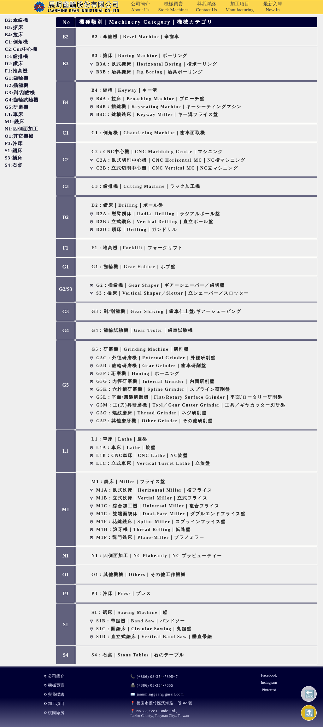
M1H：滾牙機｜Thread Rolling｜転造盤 (143, 529)
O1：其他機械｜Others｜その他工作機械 (138, 574)
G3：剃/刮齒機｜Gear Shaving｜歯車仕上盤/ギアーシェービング (166, 311)
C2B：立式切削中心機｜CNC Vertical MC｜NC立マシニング (167, 168)
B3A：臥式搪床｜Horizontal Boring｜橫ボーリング (156, 64)
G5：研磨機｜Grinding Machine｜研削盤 (140, 349)
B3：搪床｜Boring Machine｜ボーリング (139, 55)
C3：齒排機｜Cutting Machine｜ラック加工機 (145, 186)
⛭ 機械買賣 (54, 685)
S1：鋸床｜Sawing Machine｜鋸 (129, 612)
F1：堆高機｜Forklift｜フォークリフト (137, 247)
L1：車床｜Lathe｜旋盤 (119, 439)
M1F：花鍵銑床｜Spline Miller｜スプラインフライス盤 (161, 521)
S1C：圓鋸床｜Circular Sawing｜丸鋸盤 (144, 628)
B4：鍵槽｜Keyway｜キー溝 (124, 90)
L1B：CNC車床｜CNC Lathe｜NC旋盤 (142, 455)
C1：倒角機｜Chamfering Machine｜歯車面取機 (148, 132)
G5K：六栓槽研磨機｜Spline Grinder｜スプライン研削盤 (163, 389)
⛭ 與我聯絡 (54, 694)
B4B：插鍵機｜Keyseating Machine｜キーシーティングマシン (169, 106)
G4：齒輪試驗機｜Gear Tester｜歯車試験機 (142, 330)
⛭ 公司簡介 (54, 676)
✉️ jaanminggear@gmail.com (157, 694)
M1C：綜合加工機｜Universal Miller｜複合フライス (158, 506)
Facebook (269, 675)
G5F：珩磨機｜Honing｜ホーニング (138, 373)
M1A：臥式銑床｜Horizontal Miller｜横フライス (154, 490)
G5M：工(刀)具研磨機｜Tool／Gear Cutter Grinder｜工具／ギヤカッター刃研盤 (190, 405)
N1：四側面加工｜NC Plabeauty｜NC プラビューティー (156, 555)
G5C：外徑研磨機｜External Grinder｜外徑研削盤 (156, 357)
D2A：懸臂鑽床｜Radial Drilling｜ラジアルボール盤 (158, 213)
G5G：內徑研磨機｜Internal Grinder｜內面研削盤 (155, 381)
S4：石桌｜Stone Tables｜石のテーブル (137, 655)
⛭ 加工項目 (54, 703)
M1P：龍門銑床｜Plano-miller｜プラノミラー (150, 537)
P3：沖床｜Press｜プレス (121, 593)
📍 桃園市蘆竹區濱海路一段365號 (161, 703)
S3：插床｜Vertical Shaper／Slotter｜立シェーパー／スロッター (172, 293)
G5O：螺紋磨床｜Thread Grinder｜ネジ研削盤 (151, 413)
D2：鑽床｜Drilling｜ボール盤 (127, 205)
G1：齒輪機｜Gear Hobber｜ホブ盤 (133, 266)
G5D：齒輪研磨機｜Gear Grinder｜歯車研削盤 (151, 365)
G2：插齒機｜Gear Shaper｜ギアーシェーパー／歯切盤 (160, 285)
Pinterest (269, 689)
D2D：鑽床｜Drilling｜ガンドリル (136, 229)
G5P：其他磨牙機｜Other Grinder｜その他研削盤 (154, 420)
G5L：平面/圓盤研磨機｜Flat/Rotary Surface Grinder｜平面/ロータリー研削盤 (189, 397)
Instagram (269, 682)
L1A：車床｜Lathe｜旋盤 (126, 447)
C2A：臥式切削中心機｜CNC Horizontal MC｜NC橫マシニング (170, 160)
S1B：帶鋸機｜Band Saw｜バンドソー (140, 621)
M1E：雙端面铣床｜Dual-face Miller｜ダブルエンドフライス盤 (171, 513)
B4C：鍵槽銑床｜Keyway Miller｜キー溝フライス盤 (157, 114)
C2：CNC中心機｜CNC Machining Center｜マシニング (157, 151)
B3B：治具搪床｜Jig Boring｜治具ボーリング (149, 72)
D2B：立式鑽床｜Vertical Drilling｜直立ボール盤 (155, 221)
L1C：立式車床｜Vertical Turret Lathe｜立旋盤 (153, 463)
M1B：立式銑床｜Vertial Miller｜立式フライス (152, 498)
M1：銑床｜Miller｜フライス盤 (128, 481)
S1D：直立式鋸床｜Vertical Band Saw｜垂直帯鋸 (154, 636)
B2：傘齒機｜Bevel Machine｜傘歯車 (135, 36)
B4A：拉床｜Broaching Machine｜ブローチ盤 (150, 98)
